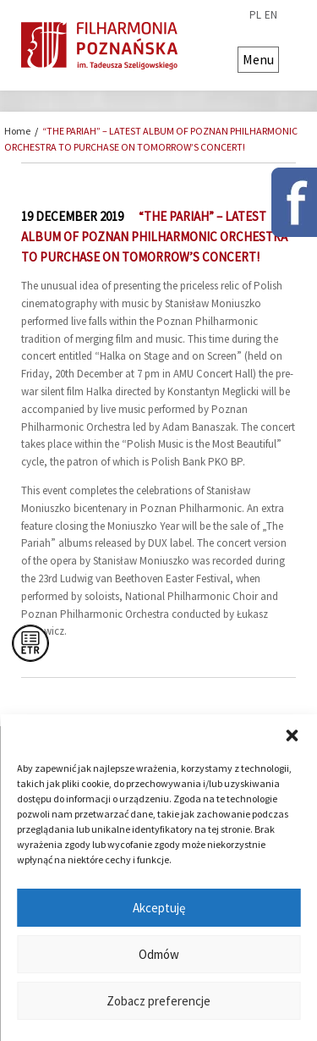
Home (17, 130)
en (271, 15)
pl (255, 15)
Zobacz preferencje (158, 1001)
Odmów (159, 954)
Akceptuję (159, 908)
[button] (291, 735)
